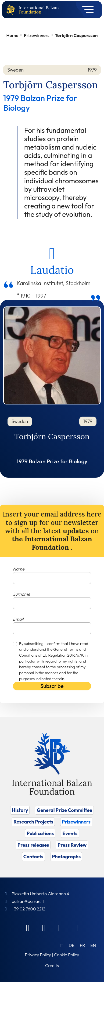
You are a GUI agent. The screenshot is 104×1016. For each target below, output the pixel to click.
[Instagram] (60, 928)
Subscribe (51, 686)
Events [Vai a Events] (69, 833)
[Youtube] (76, 928)
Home (12, 35)
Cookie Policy (66, 954)
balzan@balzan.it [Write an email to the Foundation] (28, 901)
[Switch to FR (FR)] (82, 945)
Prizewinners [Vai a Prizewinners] (76, 822)
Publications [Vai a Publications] (40, 833)
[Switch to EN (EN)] (93, 945)
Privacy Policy (38, 954)
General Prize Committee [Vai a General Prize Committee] (64, 810)
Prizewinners (36, 35)
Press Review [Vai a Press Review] (72, 845)
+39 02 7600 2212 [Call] (28, 909)
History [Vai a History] (20, 810)
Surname (21, 594)
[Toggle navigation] (86, 9)
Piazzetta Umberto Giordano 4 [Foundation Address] (40, 893)
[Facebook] (28, 928)
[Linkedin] (44, 928)
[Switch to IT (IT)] (61, 945)
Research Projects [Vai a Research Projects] (33, 822)
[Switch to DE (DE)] (71, 945)
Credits (52, 965)
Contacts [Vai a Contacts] (33, 856)
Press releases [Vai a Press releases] (33, 845)
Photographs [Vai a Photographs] (66, 856)
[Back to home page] (12, 9)
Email (18, 619)
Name (18, 569)
